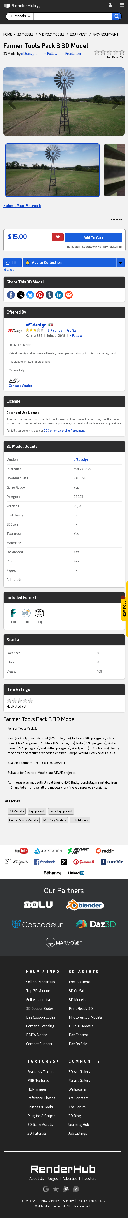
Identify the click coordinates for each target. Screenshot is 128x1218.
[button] (122, 5)
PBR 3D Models (81, 1026)
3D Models (16, 811)
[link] (112, 5)
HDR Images (37, 1089)
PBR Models (80, 820)
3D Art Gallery (79, 1072)
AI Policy (68, 1200)
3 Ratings (55, 330)
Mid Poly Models (54, 820)
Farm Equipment (61, 811)
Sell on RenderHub (40, 982)
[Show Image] (52, 170)
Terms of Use (28, 1200)
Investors (89, 1179)
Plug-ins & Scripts (41, 1116)
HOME (7, 34)
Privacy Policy (50, 1200)
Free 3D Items (80, 982)
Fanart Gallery (79, 1080)
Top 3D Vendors (38, 991)
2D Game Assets (40, 1125)
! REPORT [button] (116, 219)
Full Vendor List (38, 1000)
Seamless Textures (41, 1072)
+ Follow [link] (76, 335)
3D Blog (74, 1116)
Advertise (70, 1179)
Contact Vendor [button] (20, 385)
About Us (36, 1179)
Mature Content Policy (91, 1200)
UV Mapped (15, 552)
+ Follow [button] (51, 54)
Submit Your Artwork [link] (22, 205)
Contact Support (39, 1044)
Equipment (36, 811)
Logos (53, 1179)
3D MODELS (25, 34)
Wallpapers (77, 1089)
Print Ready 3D (81, 1008)
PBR (10, 561)
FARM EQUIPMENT (106, 34)
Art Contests (78, 1098)
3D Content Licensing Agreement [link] (64, 430)
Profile (71, 330)
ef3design (29, 54)
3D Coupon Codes (40, 1008)
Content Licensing (40, 1026)
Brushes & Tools (40, 1107)
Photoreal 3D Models (85, 1017)
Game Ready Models (23, 820)
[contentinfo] (21, 16)
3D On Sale (77, 991)
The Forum (77, 1107)
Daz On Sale (78, 1044)
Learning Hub (78, 1125)
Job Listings (77, 1133)
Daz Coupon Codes (40, 1017)
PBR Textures (38, 1080)
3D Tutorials (37, 1133)
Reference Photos (41, 1098)
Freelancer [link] (73, 54)
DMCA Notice (36, 1035)
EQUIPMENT (78, 34)
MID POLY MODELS (52, 34)
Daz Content (78, 1035)
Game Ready (16, 487)
